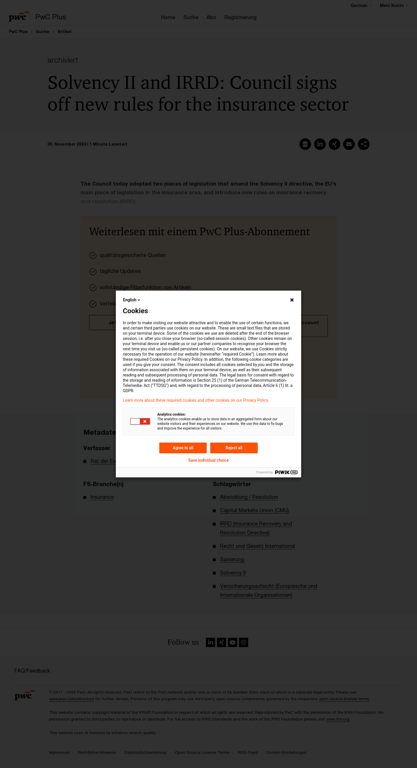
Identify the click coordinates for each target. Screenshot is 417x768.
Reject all (234, 447)
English (132, 300)
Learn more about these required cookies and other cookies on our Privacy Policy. (196, 400)
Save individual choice (208, 460)
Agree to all (183, 447)
